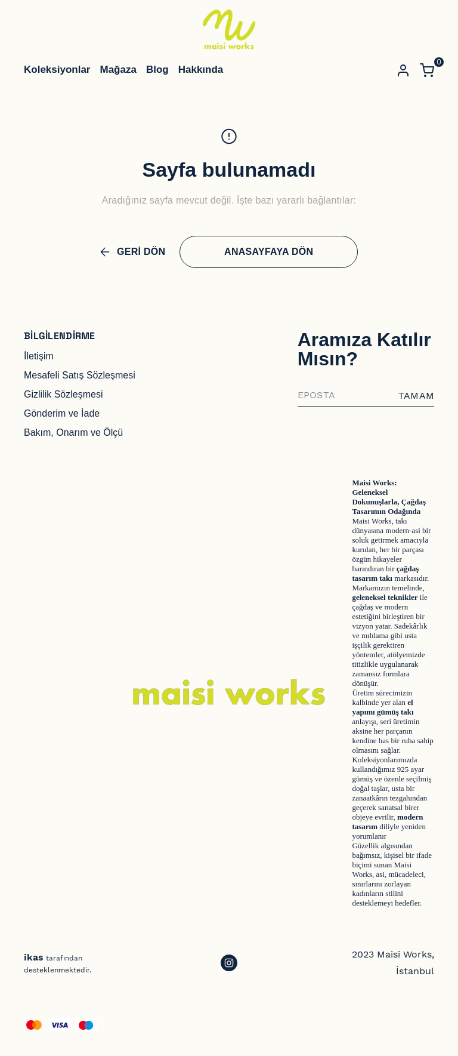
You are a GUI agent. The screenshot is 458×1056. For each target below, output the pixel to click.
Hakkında (201, 69)
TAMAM (416, 395)
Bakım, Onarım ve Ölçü (73, 432)
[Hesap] (403, 70)
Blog (157, 69)
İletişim (39, 356)
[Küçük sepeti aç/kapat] (427, 70)
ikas (34, 957)
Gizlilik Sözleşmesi (63, 394)
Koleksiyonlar (57, 69)
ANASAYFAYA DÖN (268, 252)
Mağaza (118, 69)
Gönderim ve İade (62, 413)
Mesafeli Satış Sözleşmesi (79, 375)
